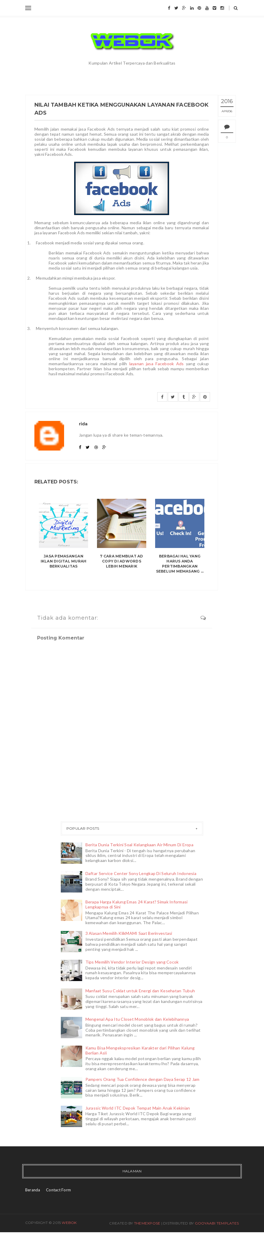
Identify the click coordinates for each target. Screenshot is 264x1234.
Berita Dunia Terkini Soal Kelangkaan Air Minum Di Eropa (139, 844)
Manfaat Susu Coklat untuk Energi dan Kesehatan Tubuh (140, 990)
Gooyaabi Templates (217, 1223)
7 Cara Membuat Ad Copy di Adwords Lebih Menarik (121, 561)
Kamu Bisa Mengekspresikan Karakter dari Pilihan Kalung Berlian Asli (140, 1050)
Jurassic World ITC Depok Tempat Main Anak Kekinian (137, 1107)
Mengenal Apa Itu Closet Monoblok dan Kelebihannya (137, 1019)
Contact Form (58, 1189)
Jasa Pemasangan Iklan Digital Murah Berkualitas (64, 561)
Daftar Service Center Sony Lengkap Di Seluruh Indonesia (140, 873)
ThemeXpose (147, 1223)
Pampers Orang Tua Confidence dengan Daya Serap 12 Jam (142, 1079)
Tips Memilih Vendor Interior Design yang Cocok (132, 961)
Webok (69, 1222)
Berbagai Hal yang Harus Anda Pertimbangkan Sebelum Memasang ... (180, 563)
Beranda (32, 1189)
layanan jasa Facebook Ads (156, 363)
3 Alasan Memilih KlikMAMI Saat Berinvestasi (128, 933)
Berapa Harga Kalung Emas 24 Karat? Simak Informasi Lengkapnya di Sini (136, 904)
